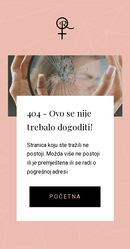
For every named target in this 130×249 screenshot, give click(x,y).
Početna (65, 196)
